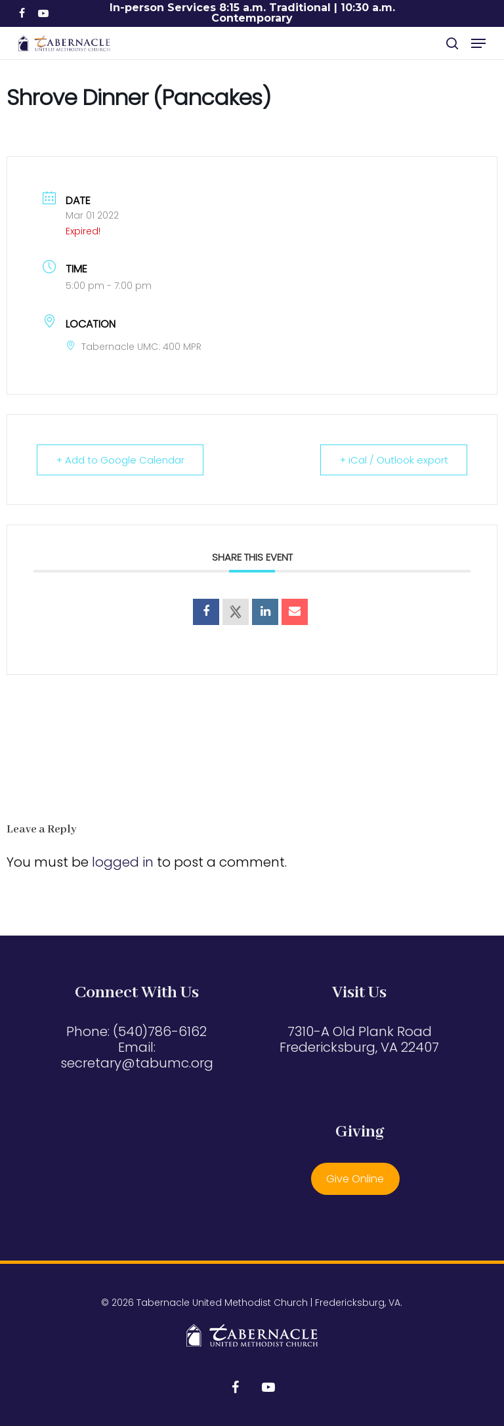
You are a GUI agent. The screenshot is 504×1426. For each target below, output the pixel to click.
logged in (123, 862)
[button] (478, 43)
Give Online (355, 1178)
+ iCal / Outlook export (393, 460)
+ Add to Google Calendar (120, 460)
